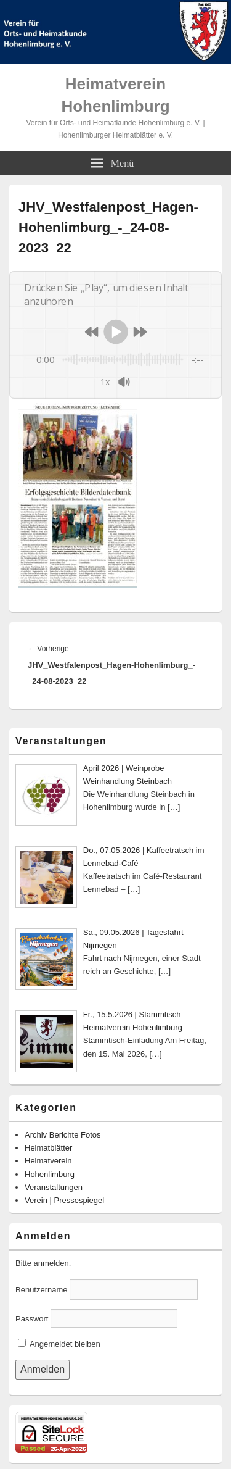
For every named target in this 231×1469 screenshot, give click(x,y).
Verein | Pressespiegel (64, 1200)
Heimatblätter (48, 1147)
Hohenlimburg (50, 1174)
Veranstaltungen (54, 1187)
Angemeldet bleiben (59, 1344)
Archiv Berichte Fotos (63, 1134)
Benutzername (41, 1289)
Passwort (31, 1318)
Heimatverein (48, 1160)
